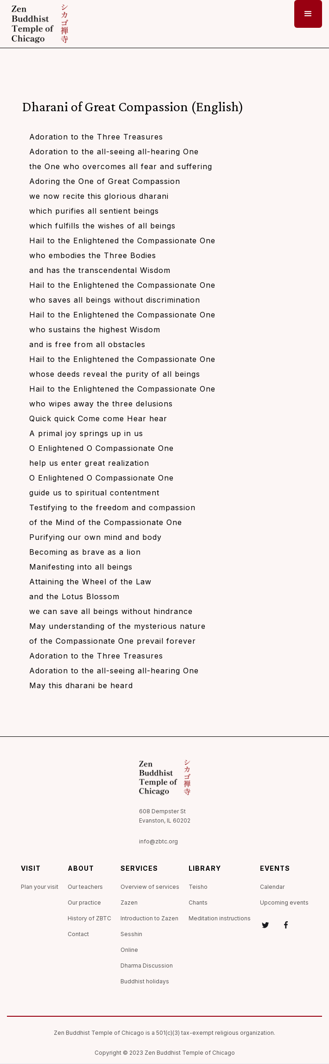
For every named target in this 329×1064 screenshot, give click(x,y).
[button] (308, 14)
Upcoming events (284, 902)
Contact (78, 934)
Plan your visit (39, 886)
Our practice (84, 902)
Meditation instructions (220, 918)
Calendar (272, 886)
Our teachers (85, 886)
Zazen (129, 902)
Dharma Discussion (146, 965)
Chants (198, 902)
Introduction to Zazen (149, 918)
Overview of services (149, 886)
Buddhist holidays (144, 981)
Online (129, 949)
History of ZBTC (89, 918)
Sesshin (131, 934)
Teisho (198, 886)
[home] (37, 24)
